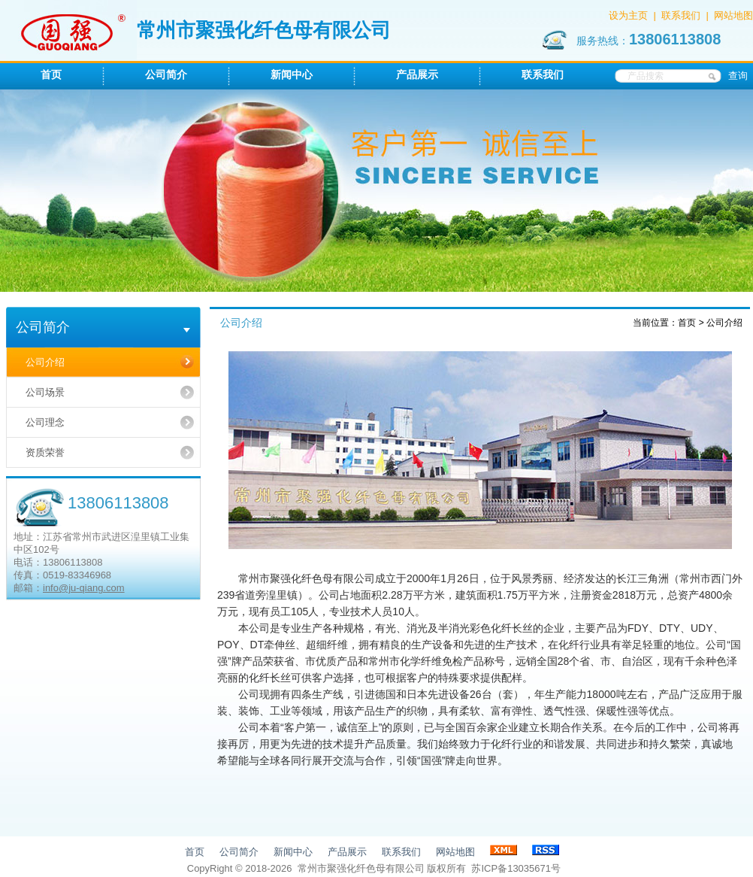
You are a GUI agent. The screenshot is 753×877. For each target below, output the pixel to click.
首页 (687, 322)
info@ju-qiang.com (84, 587)
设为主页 (628, 15)
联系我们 (680, 15)
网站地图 (733, 15)
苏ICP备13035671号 (516, 868)
